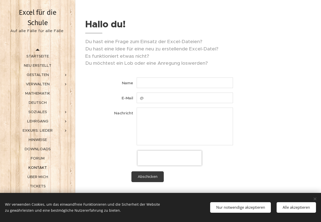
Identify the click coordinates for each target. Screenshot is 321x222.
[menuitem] (38, 56)
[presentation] (169, 158)
